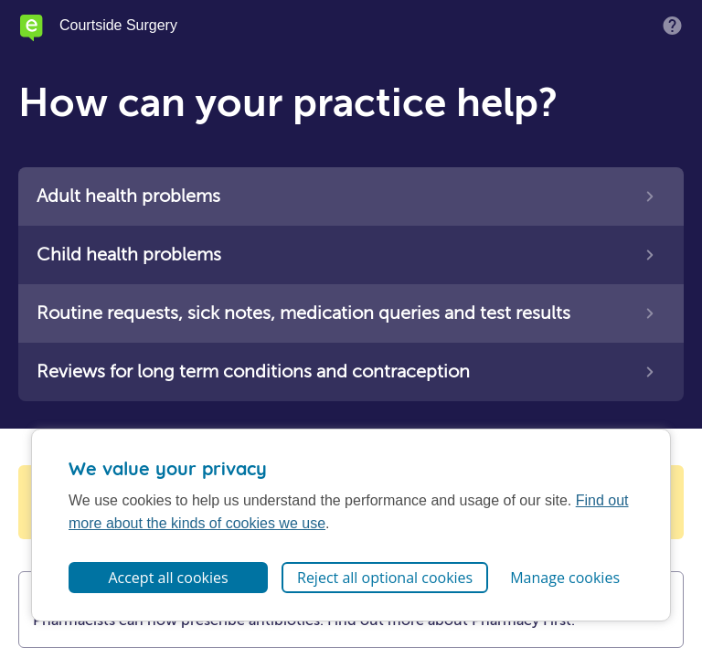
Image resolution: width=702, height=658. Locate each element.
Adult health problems (128, 196)
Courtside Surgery (118, 25)
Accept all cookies (168, 578)
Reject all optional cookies (385, 578)
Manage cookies (565, 578)
